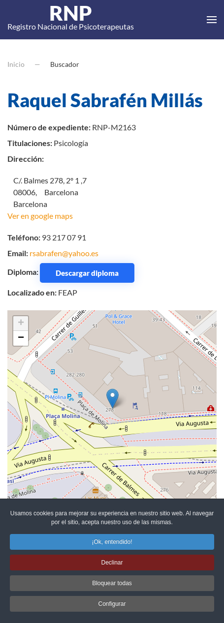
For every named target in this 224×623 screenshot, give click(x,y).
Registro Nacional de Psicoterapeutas (70, 19)
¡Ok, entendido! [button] (112, 543)
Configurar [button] (112, 605)
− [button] (21, 338)
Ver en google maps (40, 215)
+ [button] (21, 323)
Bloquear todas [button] (112, 585)
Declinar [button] (112, 564)
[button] (212, 19)
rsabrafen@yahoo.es (64, 253)
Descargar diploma (87, 272)
